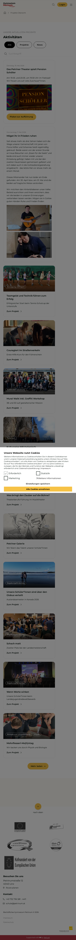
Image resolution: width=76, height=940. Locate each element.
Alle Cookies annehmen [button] (38, 489)
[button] (48, 478)
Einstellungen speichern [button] (38, 484)
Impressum (46, 468)
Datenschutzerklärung (29, 468)
